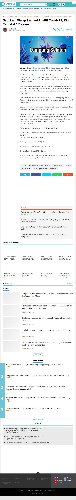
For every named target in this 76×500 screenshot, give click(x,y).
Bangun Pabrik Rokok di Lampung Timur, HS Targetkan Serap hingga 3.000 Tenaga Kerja (41, 402)
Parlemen (30, 9)
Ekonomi (52, 9)
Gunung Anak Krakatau (6, 487)
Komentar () (69, 31)
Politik (60, 9)
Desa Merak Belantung (30, 483)
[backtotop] (38, 478)
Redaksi (22, 494)
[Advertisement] (10, 63)
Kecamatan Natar (38, 16)
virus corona (15, 18)
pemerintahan (7, 18)
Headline (29, 16)
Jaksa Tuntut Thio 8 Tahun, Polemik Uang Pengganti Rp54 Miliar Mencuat (39, 368)
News (63, 16)
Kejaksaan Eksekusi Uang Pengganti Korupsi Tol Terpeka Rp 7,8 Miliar (47, 321)
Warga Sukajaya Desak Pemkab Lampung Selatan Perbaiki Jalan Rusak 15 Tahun (39, 379)
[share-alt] (25, 176)
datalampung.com (39, 70)
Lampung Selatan (11, 9)
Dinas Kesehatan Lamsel (18, 16)
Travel (66, 9)
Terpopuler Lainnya (38, 423)
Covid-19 (7, 16)
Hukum (37, 9)
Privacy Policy (52, 494)
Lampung (22, 9)
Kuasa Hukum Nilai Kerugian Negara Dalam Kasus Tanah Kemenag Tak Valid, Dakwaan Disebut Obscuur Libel (40, 391)
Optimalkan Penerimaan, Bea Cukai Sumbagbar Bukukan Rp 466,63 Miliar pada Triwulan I (47, 309)
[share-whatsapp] (62, 31)
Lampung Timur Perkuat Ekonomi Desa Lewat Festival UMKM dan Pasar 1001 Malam (46, 297)
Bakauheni (5, 482)
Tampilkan (69, 285)
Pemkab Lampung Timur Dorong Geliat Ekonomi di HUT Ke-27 (42, 334)
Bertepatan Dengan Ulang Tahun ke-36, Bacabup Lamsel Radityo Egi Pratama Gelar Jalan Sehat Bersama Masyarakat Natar (25, 435)
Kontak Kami (29, 494)
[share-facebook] (54, 31)
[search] (33, 4)
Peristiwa (45, 9)
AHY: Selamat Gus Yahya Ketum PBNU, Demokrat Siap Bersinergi (27, 447)
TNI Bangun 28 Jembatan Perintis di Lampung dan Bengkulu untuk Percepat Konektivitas (46, 346)
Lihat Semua (38, 356)
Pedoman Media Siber (40, 494)
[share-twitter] (58, 31)
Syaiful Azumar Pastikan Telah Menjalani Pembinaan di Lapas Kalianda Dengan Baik (24, 442)
